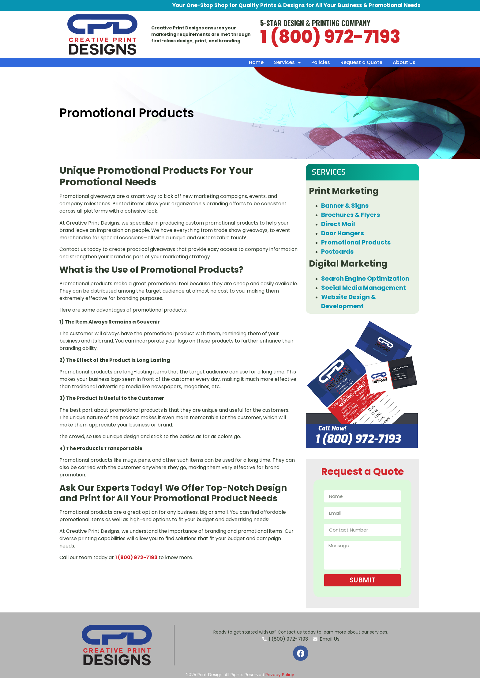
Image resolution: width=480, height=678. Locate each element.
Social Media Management (363, 287)
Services (287, 62)
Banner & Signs (345, 205)
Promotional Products (356, 242)
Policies (320, 62)
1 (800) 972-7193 (330, 37)
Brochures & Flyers (350, 214)
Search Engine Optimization (366, 278)
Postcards (337, 251)
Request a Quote (361, 62)
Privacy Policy (279, 675)
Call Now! (332, 428)
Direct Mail (338, 224)
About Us (404, 62)
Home (256, 62)
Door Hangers (342, 233)
